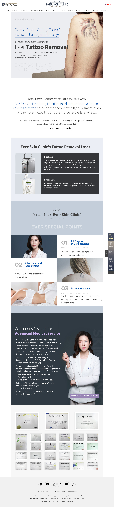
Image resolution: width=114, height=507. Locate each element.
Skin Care (70, 10)
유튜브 (47, 484)
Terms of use (48, 491)
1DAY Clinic (95, 10)
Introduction (104, 10)
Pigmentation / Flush (51, 10)
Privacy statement (60, 491)
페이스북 (60, 484)
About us (39, 491)
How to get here (72, 491)
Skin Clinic (78, 10)
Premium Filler (23, 10)
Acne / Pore (62, 10)
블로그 (66, 484)
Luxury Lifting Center (12, 10)
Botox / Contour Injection (36, 10)
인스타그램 (54, 484)
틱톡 (73, 484)
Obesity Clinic (86, 10)
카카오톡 (41, 484)
